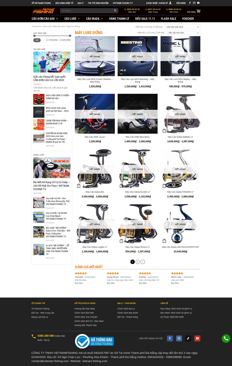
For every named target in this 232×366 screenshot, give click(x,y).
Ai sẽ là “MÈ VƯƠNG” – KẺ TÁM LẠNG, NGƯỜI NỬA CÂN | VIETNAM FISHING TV (57, 250)
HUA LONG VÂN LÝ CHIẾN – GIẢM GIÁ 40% (58, 97)
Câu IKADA (94, 18)
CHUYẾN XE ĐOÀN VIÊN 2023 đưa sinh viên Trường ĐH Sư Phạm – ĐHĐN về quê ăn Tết (56, 137)
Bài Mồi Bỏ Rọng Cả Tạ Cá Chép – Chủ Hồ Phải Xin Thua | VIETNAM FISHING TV (51, 186)
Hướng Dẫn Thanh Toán (85, 325)
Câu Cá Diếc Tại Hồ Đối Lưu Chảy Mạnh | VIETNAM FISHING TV (56, 216)
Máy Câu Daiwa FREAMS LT (180, 192)
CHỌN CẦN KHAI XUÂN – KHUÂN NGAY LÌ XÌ (57, 122)
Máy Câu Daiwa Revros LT (137, 247)
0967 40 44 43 (153, 10)
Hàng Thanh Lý (119, 18)
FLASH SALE (168, 18)
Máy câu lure (59, 26)
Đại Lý (80, 3)
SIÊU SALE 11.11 (145, 18)
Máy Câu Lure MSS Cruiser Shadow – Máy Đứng (94, 80)
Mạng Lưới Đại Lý (40, 317)
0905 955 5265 (177, 317)
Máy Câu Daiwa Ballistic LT (180, 137)
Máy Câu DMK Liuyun (95, 137)
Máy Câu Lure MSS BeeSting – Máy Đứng (137, 80)
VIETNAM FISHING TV (123, 3)
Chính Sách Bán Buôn (127, 313)
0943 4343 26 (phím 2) (181, 313)
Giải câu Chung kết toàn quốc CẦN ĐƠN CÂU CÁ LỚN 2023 (49, 78)
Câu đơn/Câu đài (45, 18)
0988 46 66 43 (173, 10)
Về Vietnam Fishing (41, 3)
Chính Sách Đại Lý (126, 308)
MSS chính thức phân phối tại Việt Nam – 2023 (57, 109)
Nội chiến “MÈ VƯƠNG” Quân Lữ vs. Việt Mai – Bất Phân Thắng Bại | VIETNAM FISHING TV (58, 232)
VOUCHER (188, 18)
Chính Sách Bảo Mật (84, 313)
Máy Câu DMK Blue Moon (138, 137)
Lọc (37, 40)
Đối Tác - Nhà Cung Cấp (43, 313)
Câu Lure (72, 18)
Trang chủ (36, 26)
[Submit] (115, 10)
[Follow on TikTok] (188, 338)
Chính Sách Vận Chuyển (85, 317)
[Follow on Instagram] (194, 3)
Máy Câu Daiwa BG (95, 192)
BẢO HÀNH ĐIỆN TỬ (64, 3)
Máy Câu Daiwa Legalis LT (95, 247)
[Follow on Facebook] (190, 3)
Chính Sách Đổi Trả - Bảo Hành (89, 321)
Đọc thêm (79, 283)
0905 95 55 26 (132, 10)
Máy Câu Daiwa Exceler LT (137, 192)
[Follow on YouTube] (198, 3)
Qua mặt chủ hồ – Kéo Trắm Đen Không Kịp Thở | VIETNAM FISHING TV (58, 201)
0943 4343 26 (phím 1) (181, 308)
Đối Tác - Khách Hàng (127, 317)
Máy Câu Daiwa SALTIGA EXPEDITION (180, 247)
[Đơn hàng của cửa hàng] (182, 26)
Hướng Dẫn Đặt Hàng (84, 308)
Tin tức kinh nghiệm (98, 3)
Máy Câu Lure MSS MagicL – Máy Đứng (180, 80)
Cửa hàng (181, 3)
